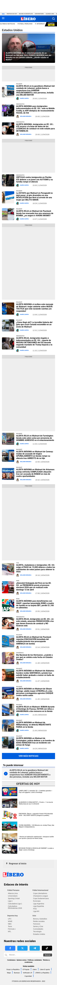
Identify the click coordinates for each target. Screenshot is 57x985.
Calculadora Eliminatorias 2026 (15, 907)
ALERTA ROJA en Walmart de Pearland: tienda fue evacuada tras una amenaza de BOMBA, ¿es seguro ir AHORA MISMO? (34, 213)
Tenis (10, 926)
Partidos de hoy (12, 13)
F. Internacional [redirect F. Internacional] (42, 24)
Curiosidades (38, 929)
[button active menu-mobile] (3, 18)
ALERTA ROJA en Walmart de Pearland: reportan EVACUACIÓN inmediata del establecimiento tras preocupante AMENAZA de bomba (33, 640)
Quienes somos (22, 960)
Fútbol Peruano (13, 890)
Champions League (40, 896)
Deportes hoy (12, 916)
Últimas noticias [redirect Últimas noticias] (7, 24)
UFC (10, 919)
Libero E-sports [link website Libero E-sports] (45, 969)
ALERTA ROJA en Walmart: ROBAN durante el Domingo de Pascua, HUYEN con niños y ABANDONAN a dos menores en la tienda (35, 709)
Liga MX (36, 911)
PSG (35, 909)
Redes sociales (39, 921)
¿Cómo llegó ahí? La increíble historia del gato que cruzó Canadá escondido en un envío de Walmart (34, 324)
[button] (53, 18)
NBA (10, 924)
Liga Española (38, 906)
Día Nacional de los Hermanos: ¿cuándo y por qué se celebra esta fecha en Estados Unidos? (34, 657)
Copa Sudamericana (41, 898)
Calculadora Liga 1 (15, 904)
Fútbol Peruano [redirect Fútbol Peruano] (25, 24)
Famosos (36, 924)
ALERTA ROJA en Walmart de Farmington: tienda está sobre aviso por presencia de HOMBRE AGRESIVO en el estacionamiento (35, 438)
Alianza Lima (50, 13)
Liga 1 (10, 901)
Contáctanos (11, 960)
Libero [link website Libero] (35, 969)
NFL (9, 931)
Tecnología (37, 931)
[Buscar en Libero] (28, 955)
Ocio (34, 916)
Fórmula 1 (12, 929)
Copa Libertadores (40, 893)
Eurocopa (36, 901)
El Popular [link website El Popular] (26, 969)
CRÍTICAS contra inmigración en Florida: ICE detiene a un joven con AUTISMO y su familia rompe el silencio (34, 179)
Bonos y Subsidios (40, 919)
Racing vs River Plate (26, 13)
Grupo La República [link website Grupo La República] (12, 969)
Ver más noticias (28, 756)
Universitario (39, 13)
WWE (10, 921)
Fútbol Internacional (40, 890)
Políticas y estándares (35, 960)
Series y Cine (38, 926)
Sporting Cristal (14, 898)
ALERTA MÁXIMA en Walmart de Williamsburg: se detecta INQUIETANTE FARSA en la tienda (33, 724)
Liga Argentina (38, 904)
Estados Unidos (39, 934)
